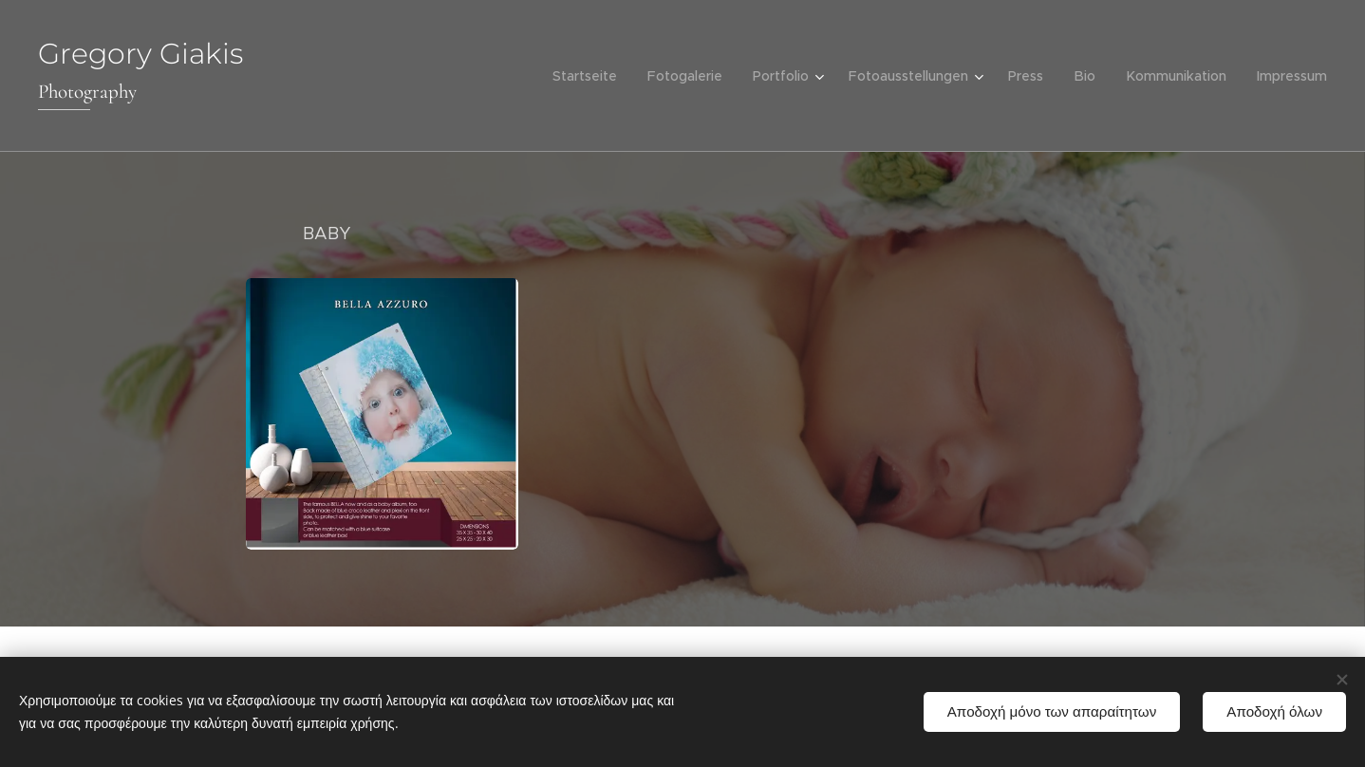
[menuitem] (595, 76)
